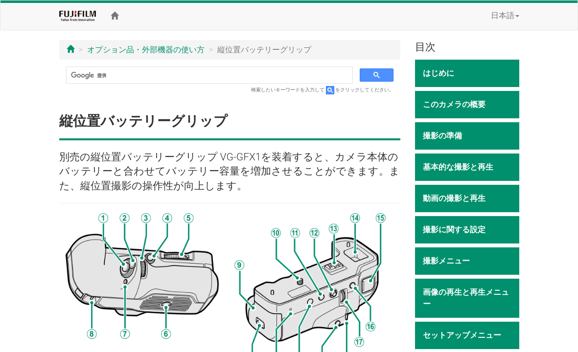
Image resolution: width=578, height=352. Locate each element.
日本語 (505, 15)
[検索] (209, 75)
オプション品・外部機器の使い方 (146, 49)
